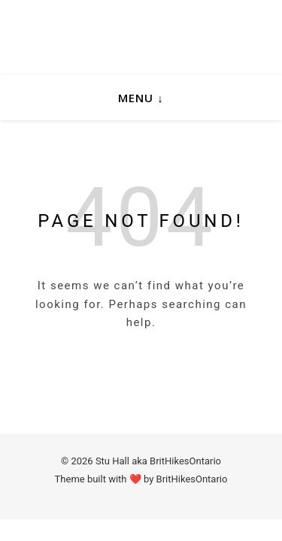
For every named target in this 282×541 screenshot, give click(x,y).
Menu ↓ (141, 97)
